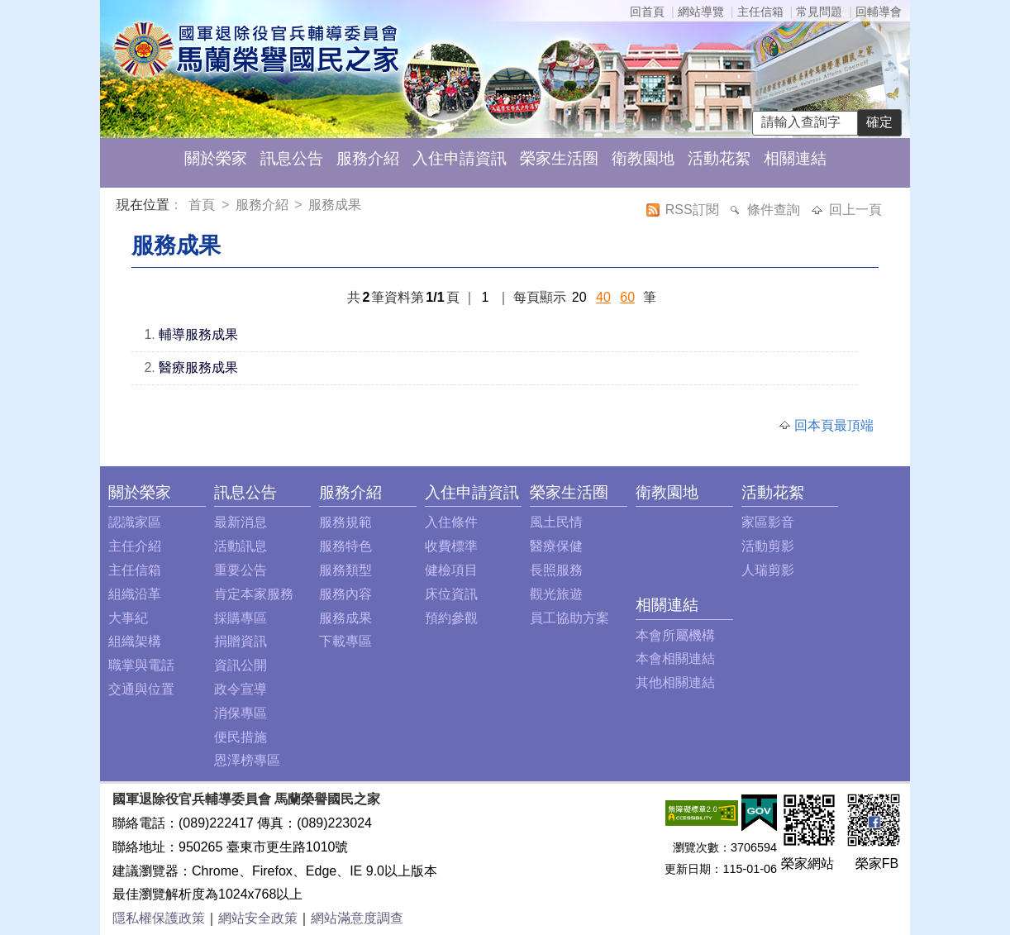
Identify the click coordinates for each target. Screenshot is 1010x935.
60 (627, 297)
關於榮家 (215, 158)
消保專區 (240, 713)
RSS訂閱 (693, 210)
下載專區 (345, 641)
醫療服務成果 (198, 367)
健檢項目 (451, 570)
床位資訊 (451, 594)
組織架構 (134, 641)
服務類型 (345, 570)
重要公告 (240, 570)
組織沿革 (134, 594)
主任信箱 (760, 11)
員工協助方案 (569, 618)
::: (119, 207)
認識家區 (134, 522)
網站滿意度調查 (357, 918)
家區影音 (767, 522)
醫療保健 (556, 546)
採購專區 (240, 618)
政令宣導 (240, 689)
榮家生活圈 (559, 158)
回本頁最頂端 (834, 425)
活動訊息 (240, 546)
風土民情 (556, 522)
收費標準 (451, 546)
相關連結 (795, 158)
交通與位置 (141, 689)
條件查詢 (775, 210)
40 (603, 297)
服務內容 (345, 594)
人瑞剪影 (767, 570)
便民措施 (240, 737)
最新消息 (240, 522)
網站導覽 (701, 11)
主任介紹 (134, 546)
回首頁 (647, 11)
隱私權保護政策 (158, 918)
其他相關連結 (675, 682)
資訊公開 (240, 665)
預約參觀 (451, 618)
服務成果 (334, 205)
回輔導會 (878, 11)
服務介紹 (367, 158)
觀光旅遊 (556, 594)
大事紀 (128, 618)
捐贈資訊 (240, 641)
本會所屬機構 (675, 635)
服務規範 (345, 522)
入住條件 (451, 522)
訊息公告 (291, 158)
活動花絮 (719, 158)
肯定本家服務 (253, 594)
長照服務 (556, 570)
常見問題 (819, 11)
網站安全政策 (258, 918)
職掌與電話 (141, 665)
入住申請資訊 (459, 158)
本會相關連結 (675, 658)
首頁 (203, 205)
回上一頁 (855, 210)
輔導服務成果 (198, 334)
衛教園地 (643, 158)
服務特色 (345, 546)
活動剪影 (767, 546)
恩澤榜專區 (247, 760)
